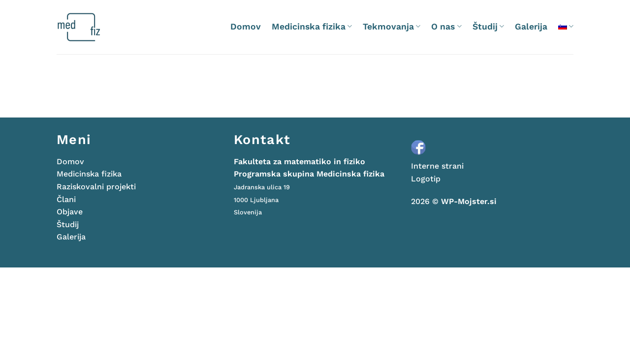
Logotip (426, 178)
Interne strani (437, 166)
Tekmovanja (391, 26)
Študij (488, 26)
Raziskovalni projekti (96, 186)
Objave (70, 211)
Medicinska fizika (312, 26)
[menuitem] (565, 26)
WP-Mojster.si (469, 201)
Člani (66, 199)
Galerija (531, 26)
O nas (446, 26)
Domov (245, 26)
